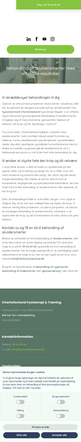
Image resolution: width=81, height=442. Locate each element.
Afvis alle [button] (21, 435)
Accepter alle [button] (59, 435)
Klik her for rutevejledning (18, 315)
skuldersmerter (62, 238)
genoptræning (51, 270)
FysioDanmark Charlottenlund (21, 111)
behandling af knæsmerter (19, 270)
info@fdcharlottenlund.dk (27, 258)
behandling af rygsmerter (51, 266)
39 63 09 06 (29, 246)
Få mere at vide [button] (40, 427)
